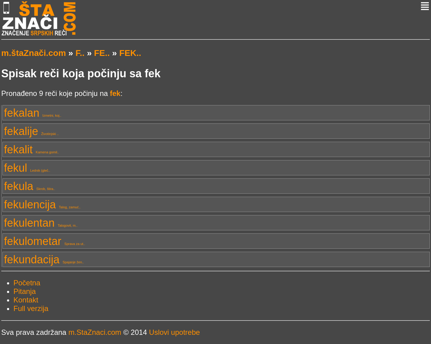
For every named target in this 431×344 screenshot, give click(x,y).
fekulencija (42, 204)
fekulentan (40, 223)
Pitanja (24, 291)
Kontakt (25, 300)
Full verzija (30, 308)
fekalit (31, 149)
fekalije (31, 131)
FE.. (102, 53)
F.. (79, 53)
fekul (27, 168)
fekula (29, 186)
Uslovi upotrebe (174, 332)
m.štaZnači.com (33, 53)
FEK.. (130, 53)
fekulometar (44, 241)
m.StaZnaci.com (94, 332)
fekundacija (44, 259)
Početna (26, 283)
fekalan (32, 113)
